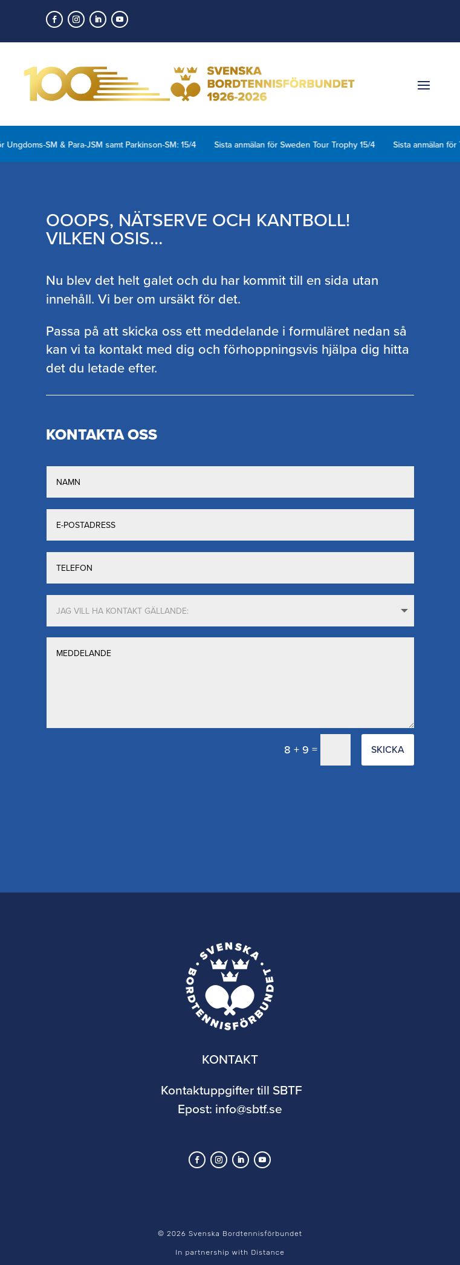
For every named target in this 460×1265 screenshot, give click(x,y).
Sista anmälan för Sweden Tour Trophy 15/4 (307, 144)
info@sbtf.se (248, 1108)
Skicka (387, 749)
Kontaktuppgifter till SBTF (231, 1090)
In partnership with (229, 1252)
